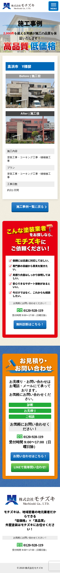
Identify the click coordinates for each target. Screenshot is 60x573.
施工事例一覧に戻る (30, 206)
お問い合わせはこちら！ (30, 456)
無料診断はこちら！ (30, 324)
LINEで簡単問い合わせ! (30, 467)
